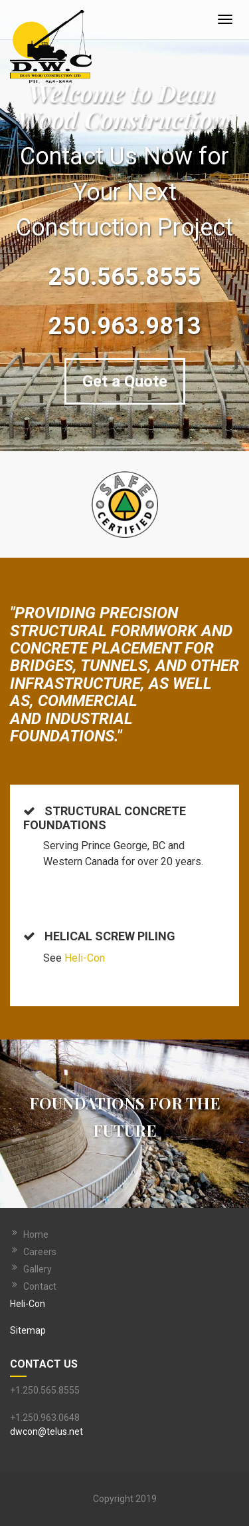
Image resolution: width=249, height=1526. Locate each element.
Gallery (37, 1269)
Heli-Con (84, 958)
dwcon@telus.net (46, 1431)
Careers (39, 1251)
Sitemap (28, 1330)
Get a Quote (124, 381)
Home (35, 1234)
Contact (39, 1286)
